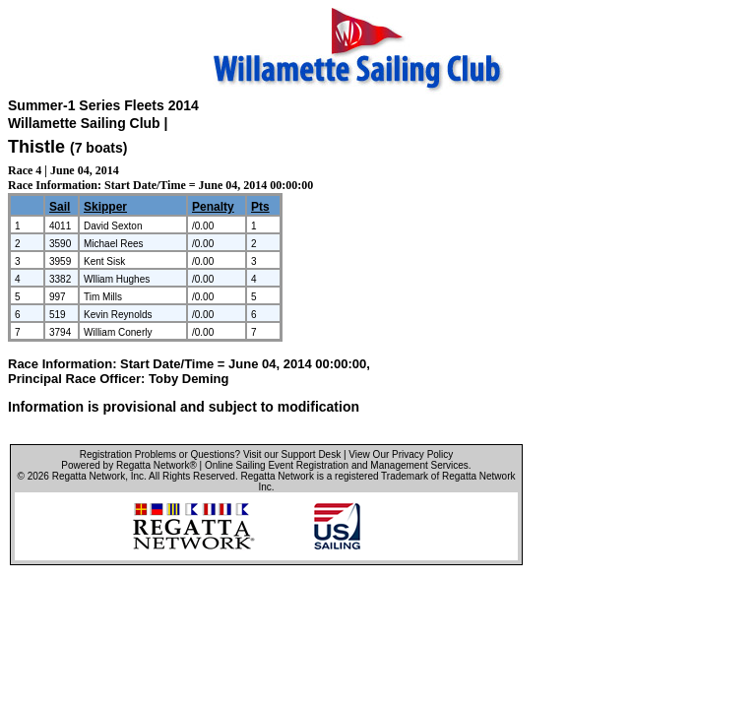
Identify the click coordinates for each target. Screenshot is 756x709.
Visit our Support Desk (292, 454)
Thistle (36, 147)
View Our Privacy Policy (400, 454)
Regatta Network (88, 476)
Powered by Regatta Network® (128, 465)
